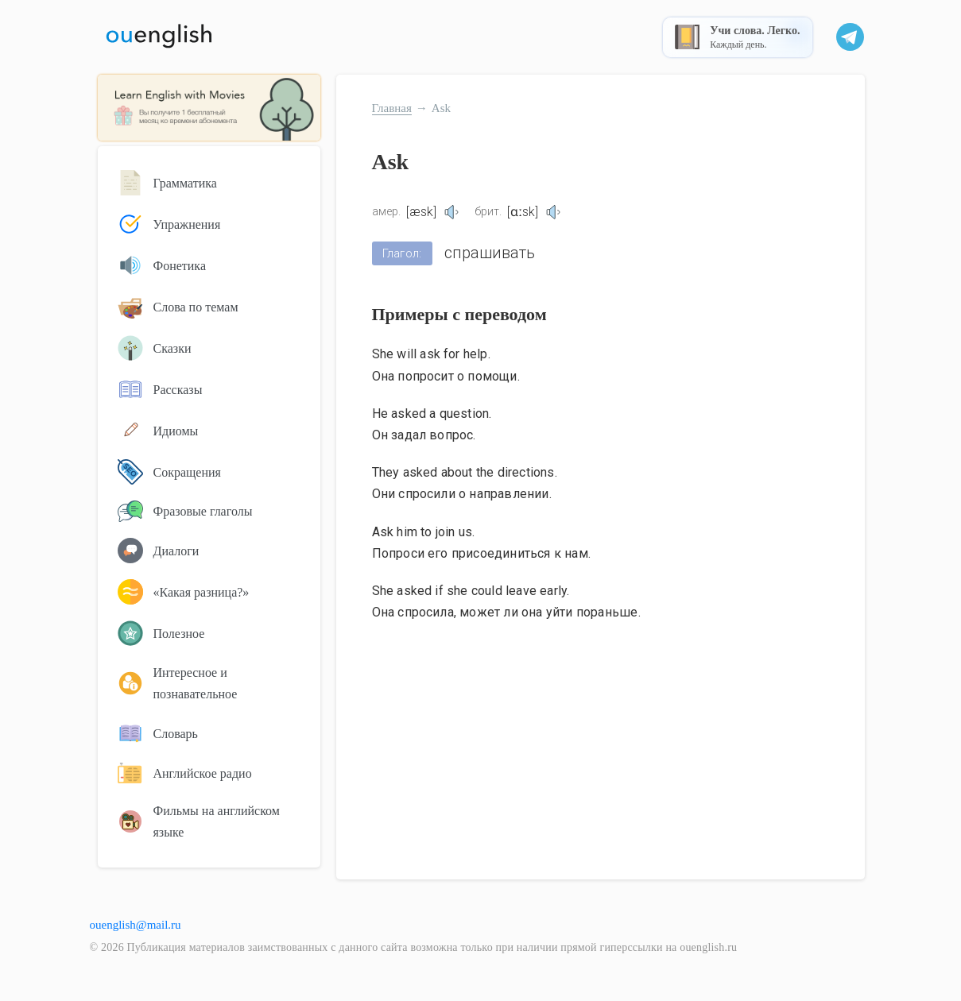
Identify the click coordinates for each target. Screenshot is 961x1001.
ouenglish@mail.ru (135, 924)
